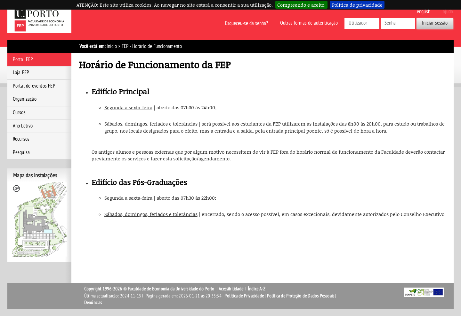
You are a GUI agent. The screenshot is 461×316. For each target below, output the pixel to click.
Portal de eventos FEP (34, 86)
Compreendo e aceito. (301, 5)
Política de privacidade (357, 5)
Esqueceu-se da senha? (246, 23)
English (423, 11)
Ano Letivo (23, 126)
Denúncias (93, 302)
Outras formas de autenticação (309, 23)
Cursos (19, 112)
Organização (24, 99)
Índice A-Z (256, 289)
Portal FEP (23, 59)
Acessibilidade (231, 289)
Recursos (21, 139)
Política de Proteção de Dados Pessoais (301, 296)
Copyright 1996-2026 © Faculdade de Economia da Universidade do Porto (149, 289)
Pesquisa (21, 152)
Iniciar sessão (435, 23)
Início (112, 46)
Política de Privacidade (244, 296)
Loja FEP (21, 72)
